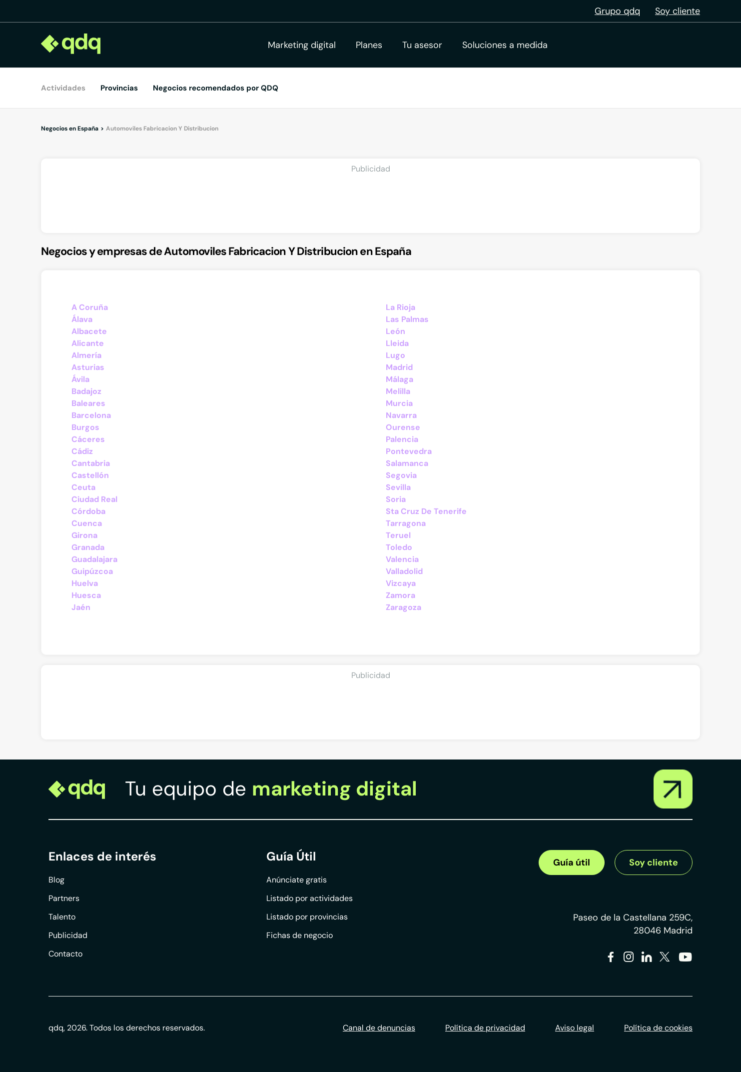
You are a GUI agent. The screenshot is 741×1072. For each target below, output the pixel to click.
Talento (61, 917)
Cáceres (88, 439)
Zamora (400, 595)
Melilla (398, 391)
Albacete (89, 331)
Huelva (84, 583)
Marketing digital (302, 45)
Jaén (80, 607)
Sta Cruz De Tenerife (426, 511)
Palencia (402, 439)
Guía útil (571, 862)
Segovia (401, 475)
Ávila (80, 379)
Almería (86, 355)
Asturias (87, 367)
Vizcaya (401, 583)
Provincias (119, 88)
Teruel (398, 535)
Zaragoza (403, 607)
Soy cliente (677, 11)
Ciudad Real (94, 499)
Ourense (403, 427)
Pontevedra (409, 451)
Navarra (401, 415)
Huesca (86, 595)
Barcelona (91, 415)
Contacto (65, 953)
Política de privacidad (485, 1027)
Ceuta (83, 487)
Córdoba (88, 511)
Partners (63, 898)
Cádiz (82, 451)
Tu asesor (422, 45)
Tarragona (406, 523)
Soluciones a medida (505, 45)
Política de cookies (658, 1027)
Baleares (88, 403)
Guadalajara (94, 559)
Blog (56, 879)
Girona (84, 535)
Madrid (399, 367)
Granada (87, 547)
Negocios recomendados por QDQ (215, 88)
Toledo (399, 547)
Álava (81, 319)
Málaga (399, 379)
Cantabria (90, 463)
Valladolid (404, 571)
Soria (396, 499)
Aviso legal (574, 1027)
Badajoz (86, 391)
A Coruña (89, 307)
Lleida (397, 343)
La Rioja (400, 307)
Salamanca (407, 463)
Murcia (399, 403)
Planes (369, 45)
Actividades (63, 88)
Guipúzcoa (92, 571)
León (395, 331)
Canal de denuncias (379, 1027)
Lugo (395, 355)
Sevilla (398, 487)
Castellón (90, 475)
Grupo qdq (617, 11)
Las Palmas (407, 319)
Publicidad (67, 935)
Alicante (87, 343)
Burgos (85, 427)
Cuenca (86, 523)
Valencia (402, 559)
